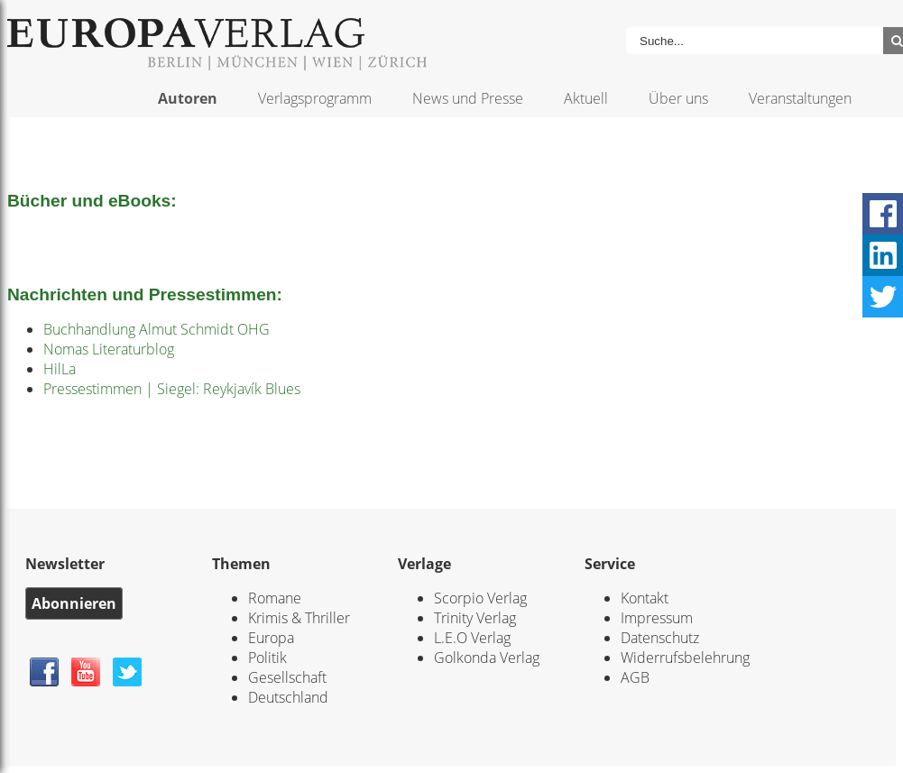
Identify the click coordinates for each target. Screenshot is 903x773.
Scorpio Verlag (480, 598)
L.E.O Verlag (472, 638)
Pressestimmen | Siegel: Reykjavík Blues (171, 389)
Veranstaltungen (800, 98)
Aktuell (586, 98)
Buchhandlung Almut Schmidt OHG (156, 329)
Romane (274, 598)
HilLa (59, 369)
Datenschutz (660, 638)
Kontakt (644, 598)
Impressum (657, 618)
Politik (267, 657)
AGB (635, 677)
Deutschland (288, 697)
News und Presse (467, 98)
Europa (271, 638)
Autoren (187, 98)
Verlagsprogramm (315, 98)
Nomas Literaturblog (108, 349)
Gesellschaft (287, 677)
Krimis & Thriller (299, 618)
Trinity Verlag (475, 618)
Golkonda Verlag (486, 657)
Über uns (678, 98)
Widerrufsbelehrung (685, 657)
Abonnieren (74, 603)
